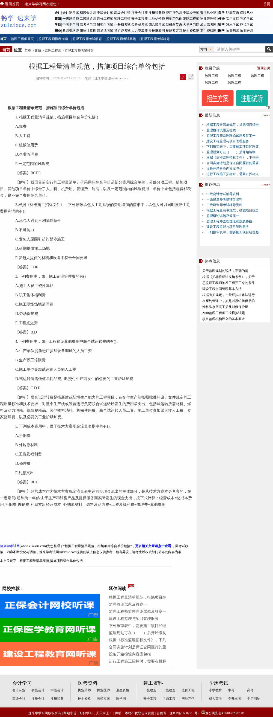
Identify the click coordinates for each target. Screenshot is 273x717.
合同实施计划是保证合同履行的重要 (232, 163)
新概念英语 (174, 25)
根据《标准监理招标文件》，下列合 (232, 157)
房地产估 (188, 699)
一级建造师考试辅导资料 (224, 199)
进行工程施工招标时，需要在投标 (137, 661)
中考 (231, 690)
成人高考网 (208, 25)
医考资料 (87, 683)
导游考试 (246, 19)
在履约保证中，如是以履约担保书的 (228, 301)
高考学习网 (88, 25)
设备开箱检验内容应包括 (130, 654)
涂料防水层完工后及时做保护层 (225, 307)
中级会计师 (105, 12)
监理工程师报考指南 (53, 39)
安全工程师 (139, 19)
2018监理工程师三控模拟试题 (223, 313)
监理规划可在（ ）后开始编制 (137, 633)
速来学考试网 (10, 546)
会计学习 (22, 683)
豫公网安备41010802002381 (223, 713)
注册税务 (57, 699)
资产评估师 (174, 12)
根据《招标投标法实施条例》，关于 (228, 277)
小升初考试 (122, 25)
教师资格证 (71, 31)
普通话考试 (105, 31)
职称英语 (232, 12)
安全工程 (149, 699)
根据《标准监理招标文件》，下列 (137, 640)
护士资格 (84, 699)
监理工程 (211, 76)
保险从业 (246, 12)
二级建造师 (88, 19)
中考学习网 (71, 25)
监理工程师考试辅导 (155, 39)
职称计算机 (88, 31)
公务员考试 (139, 25)
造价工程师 (105, 19)
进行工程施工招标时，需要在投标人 (232, 174)
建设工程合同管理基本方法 (222, 289)
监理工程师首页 (22, 39)
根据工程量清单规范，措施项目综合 (232, 125)
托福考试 (246, 25)
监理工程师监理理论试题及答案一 (137, 611)
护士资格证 (191, 31)
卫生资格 (122, 690)
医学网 (121, 699)
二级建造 (169, 690)
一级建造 (149, 690)
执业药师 (232, 31)
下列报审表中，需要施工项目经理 (137, 626)
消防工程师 (191, 19)
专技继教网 (157, 31)
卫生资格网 (208, 31)
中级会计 (57, 690)
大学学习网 (191, 25)
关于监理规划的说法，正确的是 (225, 271)
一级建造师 (71, 19)
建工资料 (153, 683)
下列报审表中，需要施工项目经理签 (232, 147)
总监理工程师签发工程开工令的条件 (228, 283)
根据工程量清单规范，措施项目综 (137, 597)
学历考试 (219, 683)
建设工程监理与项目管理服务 (134, 619)
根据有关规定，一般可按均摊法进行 (228, 295)
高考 (250, 690)
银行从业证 (208, 12)
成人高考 (215, 699)
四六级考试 (157, 25)
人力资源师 (139, 31)
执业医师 (246, 31)
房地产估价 (174, 19)
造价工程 (188, 690)
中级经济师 (191, 12)
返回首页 (12, 4)
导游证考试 (122, 31)
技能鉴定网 (174, 31)
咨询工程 (169, 699)
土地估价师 (157, 19)
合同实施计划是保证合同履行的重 (137, 647)
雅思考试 (232, 25)
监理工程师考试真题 (121, 39)
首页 (266, 4)
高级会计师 (122, 12)
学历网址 (253, 699)
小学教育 (215, 690)
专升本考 (234, 699)
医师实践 (103, 699)
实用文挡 (232, 19)
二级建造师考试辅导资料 (224, 205)
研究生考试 (105, 25)
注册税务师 (157, 12)
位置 (18, 50)
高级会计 (18, 699)
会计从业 (18, 690)
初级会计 (37, 690)
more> (266, 115)
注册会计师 (139, 12)
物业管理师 (208, 19)
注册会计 (37, 699)
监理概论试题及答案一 (128, 604)
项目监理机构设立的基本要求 (223, 319)
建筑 (38, 51)
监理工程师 (122, 19)
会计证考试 (71, 12)
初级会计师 (88, 12)
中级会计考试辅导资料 (222, 194)
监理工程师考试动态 (87, 39)
